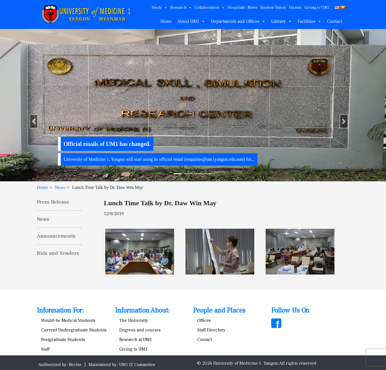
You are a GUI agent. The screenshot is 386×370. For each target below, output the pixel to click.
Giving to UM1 (316, 7)
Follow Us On (290, 310)
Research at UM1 (135, 339)
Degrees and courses (140, 330)
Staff (45, 349)
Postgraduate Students (63, 339)
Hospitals (236, 7)
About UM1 (191, 21)
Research (181, 7)
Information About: (142, 310)
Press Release (53, 202)
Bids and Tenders (58, 253)
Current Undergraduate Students (74, 330)
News (252, 7)
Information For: (60, 310)
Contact (334, 21)
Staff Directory (211, 330)
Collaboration (210, 7)
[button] (34, 121)
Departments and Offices (238, 21)
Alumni (295, 7)
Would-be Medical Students (68, 320)
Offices (204, 320)
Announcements (56, 236)
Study (159, 7)
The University (133, 320)
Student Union (273, 7)
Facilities (310, 21)
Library (281, 21)
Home (166, 21)
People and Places (219, 310)
